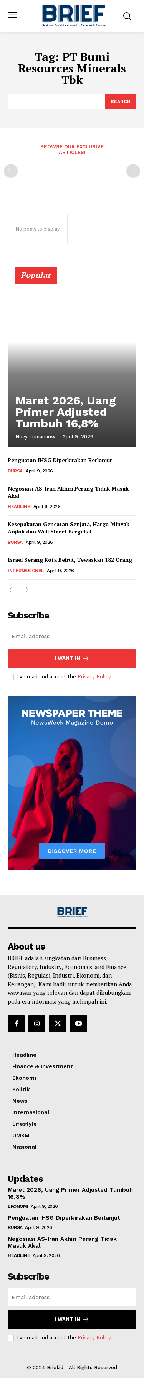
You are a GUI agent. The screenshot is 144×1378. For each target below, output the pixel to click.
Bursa (15, 471)
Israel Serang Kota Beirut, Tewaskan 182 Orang (70, 559)
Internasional (26, 570)
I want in (72, 658)
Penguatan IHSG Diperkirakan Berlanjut (60, 460)
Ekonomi (18, 1206)
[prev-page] (11, 171)
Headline (19, 506)
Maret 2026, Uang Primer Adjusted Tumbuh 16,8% (65, 412)
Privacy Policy (94, 676)
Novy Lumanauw (35, 437)
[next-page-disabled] (133, 171)
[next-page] (25, 590)
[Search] (120, 101)
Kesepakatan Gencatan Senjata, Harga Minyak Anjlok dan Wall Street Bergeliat (68, 527)
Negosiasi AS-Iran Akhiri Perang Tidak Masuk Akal (68, 492)
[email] (72, 636)
